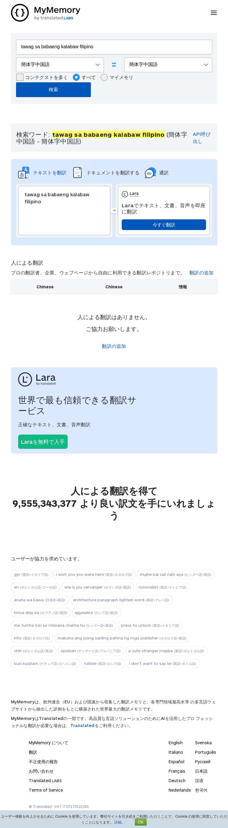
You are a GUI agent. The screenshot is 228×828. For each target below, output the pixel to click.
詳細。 (119, 822)
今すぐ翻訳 (164, 224)
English (176, 742)
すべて (84, 77)
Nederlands (180, 789)
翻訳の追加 (201, 272)
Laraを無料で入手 (43, 441)
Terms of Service (46, 789)
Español (176, 761)
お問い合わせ (41, 771)
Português (205, 752)
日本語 (201, 771)
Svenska (203, 742)
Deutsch (177, 780)
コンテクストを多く (42, 77)
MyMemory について (48, 742)
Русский (202, 761)
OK (141, 821)
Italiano (176, 752)
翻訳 (33, 752)
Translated (82, 725)
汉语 (199, 780)
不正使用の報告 (43, 761)
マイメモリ (117, 77)
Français (177, 771)
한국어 (201, 789)
